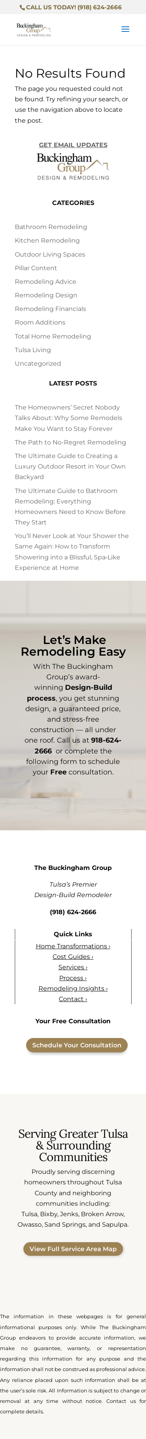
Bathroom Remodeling (51, 227)
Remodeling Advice (45, 281)
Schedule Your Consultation (76, 1045)
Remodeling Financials (50, 308)
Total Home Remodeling (53, 336)
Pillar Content (36, 268)
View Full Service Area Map (73, 1249)
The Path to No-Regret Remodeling (70, 442)
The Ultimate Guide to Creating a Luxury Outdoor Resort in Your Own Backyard (70, 466)
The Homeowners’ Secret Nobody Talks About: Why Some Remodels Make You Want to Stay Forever (68, 418)
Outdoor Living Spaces (50, 254)
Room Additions (40, 322)
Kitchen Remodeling (47, 240)
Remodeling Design (46, 295)
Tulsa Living (33, 350)
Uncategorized (38, 363)
